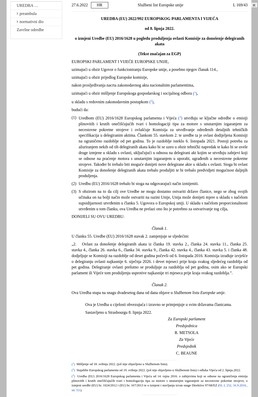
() (195, 93)
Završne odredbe (30, 30)
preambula (27, 13)
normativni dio (30, 21)
